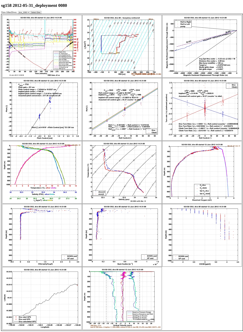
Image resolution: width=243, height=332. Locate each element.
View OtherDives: (9, 12)
